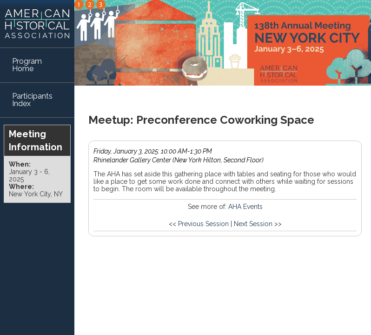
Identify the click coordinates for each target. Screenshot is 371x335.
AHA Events (245, 206)
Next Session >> (258, 224)
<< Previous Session (199, 224)
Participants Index (32, 100)
